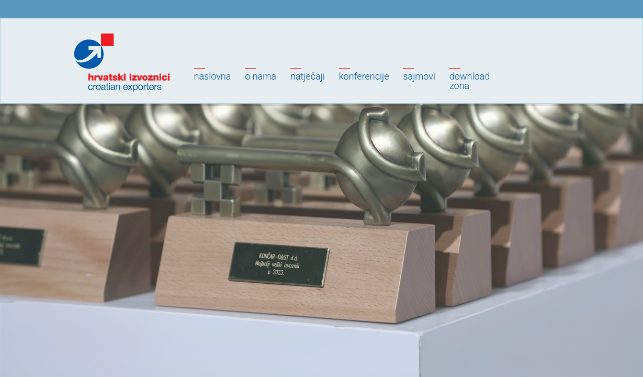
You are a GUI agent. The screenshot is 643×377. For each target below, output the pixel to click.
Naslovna (212, 76)
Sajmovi (419, 76)
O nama (260, 76)
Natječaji (307, 76)
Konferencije (364, 76)
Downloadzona (469, 81)
